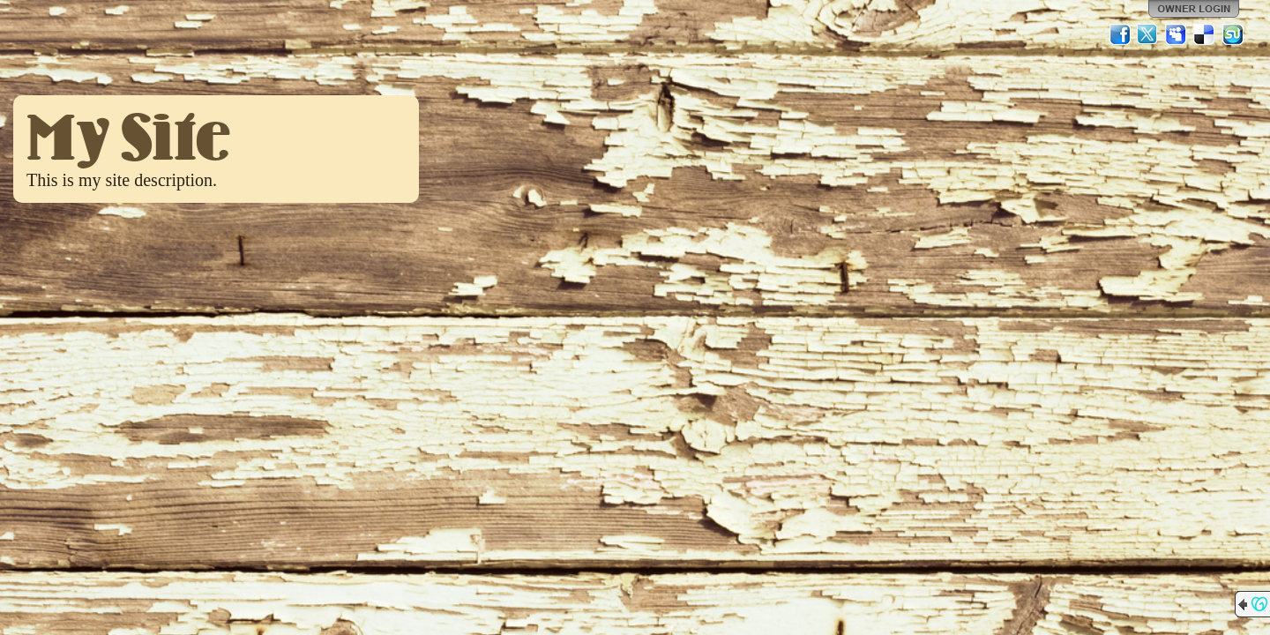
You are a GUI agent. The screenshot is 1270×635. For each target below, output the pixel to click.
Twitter (1148, 34)
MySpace (1176, 34)
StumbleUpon (1233, 34)
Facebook (1120, 34)
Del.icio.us (1204, 34)
